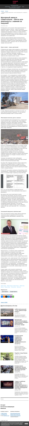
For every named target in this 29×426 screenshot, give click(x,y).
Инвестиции (3, 285)
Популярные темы (14, 5)
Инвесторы (22, 285)
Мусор (2, 287)
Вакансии (3, 408)
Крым (23, 6)
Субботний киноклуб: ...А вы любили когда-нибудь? (21, 310)
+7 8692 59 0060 (4, 413)
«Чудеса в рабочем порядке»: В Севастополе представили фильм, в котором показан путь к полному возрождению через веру (21, 385)
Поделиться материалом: (7, 294)
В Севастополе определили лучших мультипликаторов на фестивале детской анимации (21, 368)
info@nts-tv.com (6, 415)
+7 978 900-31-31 (4, 414)
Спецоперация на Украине (14, 7)
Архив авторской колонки (15, 413)
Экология (19, 287)
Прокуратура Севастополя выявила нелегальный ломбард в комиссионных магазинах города (21, 322)
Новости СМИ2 (4, 302)
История (3, 405)
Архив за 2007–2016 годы (15, 414)
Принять (26, 423)
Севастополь (7, 6)
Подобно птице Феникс (21, 353)
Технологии (13, 287)
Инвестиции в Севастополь (13, 285)
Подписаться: (4, 289)
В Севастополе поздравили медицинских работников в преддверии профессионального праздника (20, 339)
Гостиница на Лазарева (16, 6)
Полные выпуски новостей (15, 415)
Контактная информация (7, 406)
